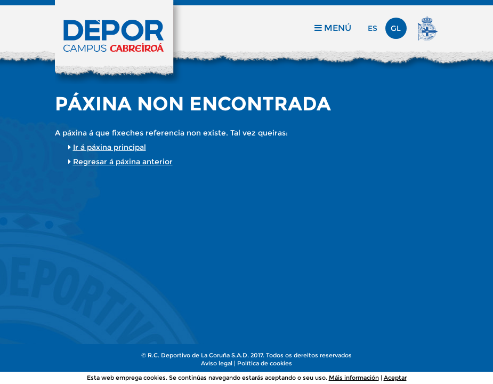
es (372, 28)
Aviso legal (216, 363)
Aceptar (395, 377)
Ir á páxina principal (109, 147)
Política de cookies (264, 363)
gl (396, 28)
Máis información (354, 377)
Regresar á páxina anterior (123, 161)
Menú (332, 28)
